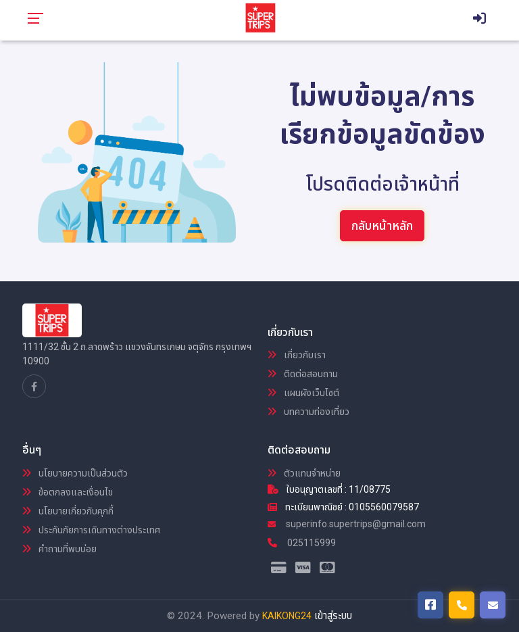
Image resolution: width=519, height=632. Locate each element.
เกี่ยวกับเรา (297, 354)
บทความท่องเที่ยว (308, 411)
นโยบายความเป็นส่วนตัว (75, 473)
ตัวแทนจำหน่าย (304, 473)
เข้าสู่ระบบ (333, 616)
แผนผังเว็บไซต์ (303, 392)
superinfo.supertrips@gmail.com (347, 523)
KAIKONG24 (287, 615)
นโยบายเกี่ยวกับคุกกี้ (68, 511)
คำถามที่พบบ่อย (59, 548)
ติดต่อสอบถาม (303, 373)
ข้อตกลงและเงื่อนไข (67, 492)
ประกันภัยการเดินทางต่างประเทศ (91, 530)
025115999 (302, 542)
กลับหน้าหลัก (382, 225)
